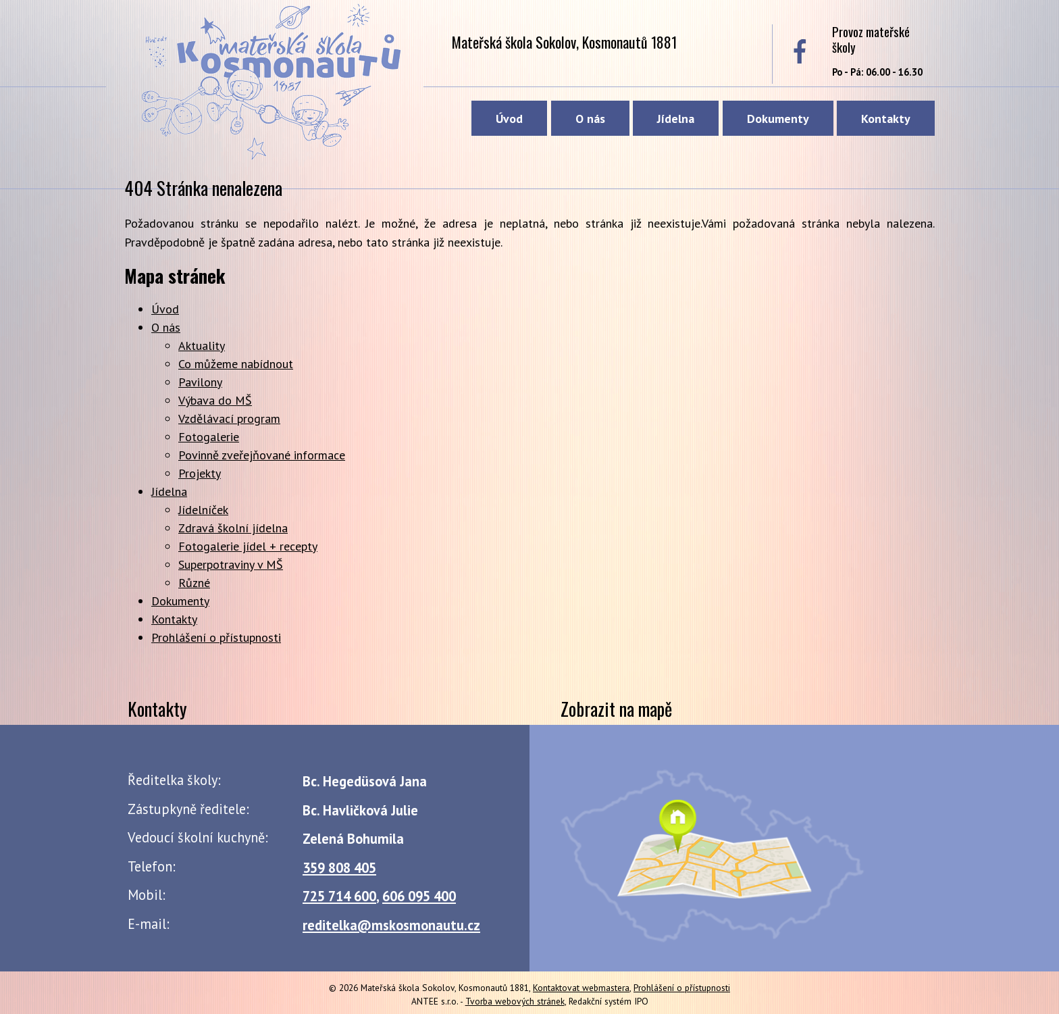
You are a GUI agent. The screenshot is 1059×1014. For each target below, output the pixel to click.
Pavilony (200, 382)
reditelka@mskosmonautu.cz (391, 925)
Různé (194, 582)
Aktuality (201, 345)
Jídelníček (203, 509)
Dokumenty (778, 118)
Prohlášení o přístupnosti (216, 637)
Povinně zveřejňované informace (261, 455)
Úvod (509, 118)
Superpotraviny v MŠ (230, 564)
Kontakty (885, 118)
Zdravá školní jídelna (233, 528)
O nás (590, 118)
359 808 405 (339, 868)
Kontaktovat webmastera (581, 988)
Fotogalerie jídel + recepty (247, 546)
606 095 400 (419, 896)
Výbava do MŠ (215, 400)
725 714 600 (339, 896)
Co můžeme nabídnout (235, 364)
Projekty (199, 473)
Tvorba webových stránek (515, 1001)
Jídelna (675, 118)
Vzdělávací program (229, 418)
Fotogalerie (208, 437)
